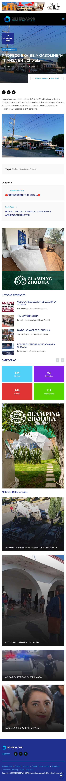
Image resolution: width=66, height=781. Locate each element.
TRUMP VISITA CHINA (27, 316)
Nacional (26, 766)
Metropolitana (9, 49)
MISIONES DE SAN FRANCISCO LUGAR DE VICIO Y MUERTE (31, 548)
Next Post (57, 78)
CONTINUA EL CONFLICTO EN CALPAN (22, 642)
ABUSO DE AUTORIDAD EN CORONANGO (23, 677)
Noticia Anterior (39, 78)
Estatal (34, 766)
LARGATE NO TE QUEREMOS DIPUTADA (22, 728)
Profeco (33, 169)
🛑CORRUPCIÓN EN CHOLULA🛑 (22, 195)
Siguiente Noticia (14, 190)
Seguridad (55, 766)
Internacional (44, 766)
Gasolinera (23, 169)
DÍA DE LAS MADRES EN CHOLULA (33, 330)
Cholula (15, 169)
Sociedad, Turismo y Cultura (13, 770)
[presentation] (57, 360)
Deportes (29, 770)
